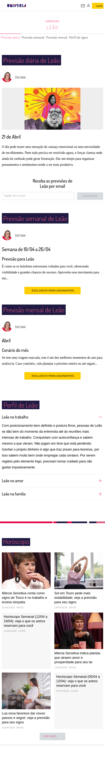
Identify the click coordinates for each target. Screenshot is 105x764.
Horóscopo (52, 21)
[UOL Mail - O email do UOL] (83, 6)
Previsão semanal (38, 37)
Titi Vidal (20, 77)
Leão (52, 27)
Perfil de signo (92, 37)
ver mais (52, 736)
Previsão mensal (66, 37)
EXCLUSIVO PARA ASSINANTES (52, 290)
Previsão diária (12, 37)
